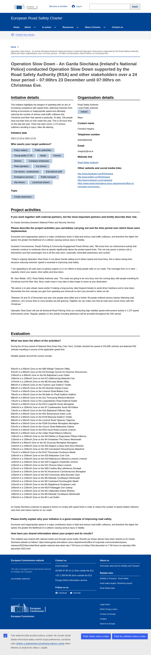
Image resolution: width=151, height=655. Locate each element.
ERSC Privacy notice (108, 609)
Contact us (117, 27)
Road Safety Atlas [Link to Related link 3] (107, 588)
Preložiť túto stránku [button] (25, 35)
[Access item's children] (34, 27)
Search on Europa (107, 624)
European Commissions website (27, 560)
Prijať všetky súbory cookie (96, 636)
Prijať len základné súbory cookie (130, 636)
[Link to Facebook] (61, 593)
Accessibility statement (20, 579)
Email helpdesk (61, 566)
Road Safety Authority (88, 162)
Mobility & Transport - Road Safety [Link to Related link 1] (114, 578)
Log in (77, 6)
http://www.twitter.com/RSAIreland (94, 177)
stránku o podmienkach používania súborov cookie (40, 643)
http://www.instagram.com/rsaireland (95, 180)
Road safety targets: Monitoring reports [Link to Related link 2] (116, 583)
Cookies (103, 619)
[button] (12, 34)
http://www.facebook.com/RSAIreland (95, 174)
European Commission (22, 616)
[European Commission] (27, 6)
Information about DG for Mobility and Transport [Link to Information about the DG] (120, 566)
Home (16, 27)
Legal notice (105, 604)
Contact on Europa (108, 614)
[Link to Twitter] (75, 593)
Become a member (58, 6)
